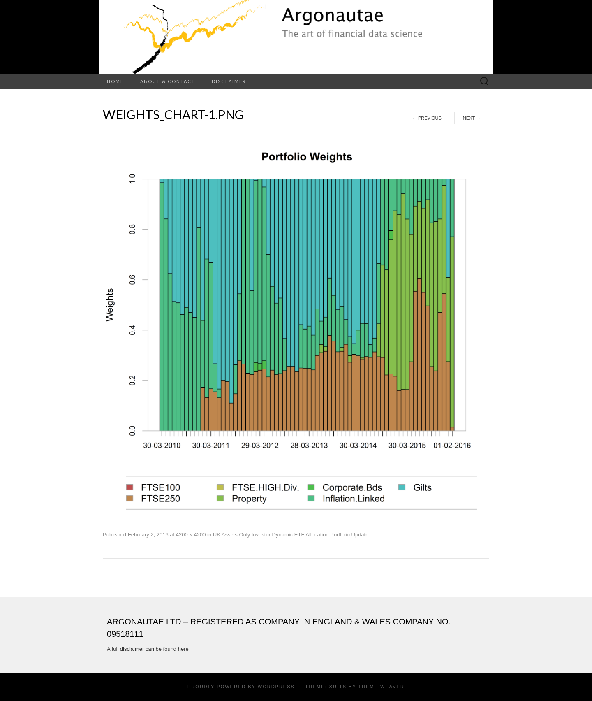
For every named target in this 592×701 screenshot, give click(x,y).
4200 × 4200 (191, 535)
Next (472, 118)
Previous (427, 118)
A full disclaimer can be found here (148, 649)
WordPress (276, 686)
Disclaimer (229, 81)
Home (115, 81)
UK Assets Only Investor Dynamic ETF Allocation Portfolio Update (291, 535)
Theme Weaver (381, 686)
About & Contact (167, 81)
